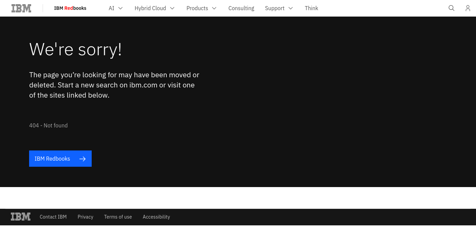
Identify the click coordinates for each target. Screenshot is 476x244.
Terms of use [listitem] (118, 217)
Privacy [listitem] (85, 217)
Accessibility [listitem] (156, 217)
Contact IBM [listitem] (53, 217)
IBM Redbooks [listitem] (60, 158)
